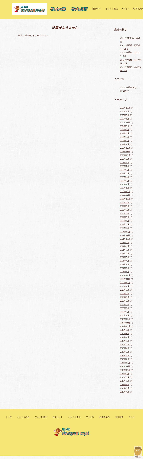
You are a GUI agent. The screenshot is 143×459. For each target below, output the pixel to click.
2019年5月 (124, 344)
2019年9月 (124, 330)
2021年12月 (125, 232)
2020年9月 (124, 286)
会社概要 (119, 417)
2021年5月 (124, 257)
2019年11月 (125, 323)
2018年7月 (124, 381)
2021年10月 (125, 239)
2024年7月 (124, 130)
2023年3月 (124, 181)
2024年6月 (124, 133)
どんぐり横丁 (41, 417)
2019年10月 (125, 326)
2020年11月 (125, 279)
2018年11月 (125, 366)
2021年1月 (124, 272)
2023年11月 (125, 151)
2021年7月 (124, 250)
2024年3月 (124, 137)
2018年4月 (124, 392)
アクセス (126, 9)
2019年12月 (125, 319)
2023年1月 (124, 188)
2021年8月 (124, 246)
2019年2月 (124, 355)
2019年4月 (124, 348)
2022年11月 (125, 195)
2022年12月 (125, 192)
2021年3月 (124, 264)
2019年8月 (124, 334)
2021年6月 (124, 253)
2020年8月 (124, 290)
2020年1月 (124, 315)
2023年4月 (124, 177)
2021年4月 (124, 261)
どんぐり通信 (112, 9)
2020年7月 (124, 293)
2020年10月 (125, 283)
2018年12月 (125, 363)
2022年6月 (124, 213)
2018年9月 (124, 374)
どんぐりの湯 (23, 417)
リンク (132, 417)
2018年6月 (124, 385)
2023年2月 (124, 184)
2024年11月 (125, 122)
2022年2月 (124, 228)
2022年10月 (125, 199)
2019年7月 (124, 337)
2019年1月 (124, 359)
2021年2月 (124, 268)
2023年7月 (124, 166)
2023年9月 (124, 159)
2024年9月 (124, 126)
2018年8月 (124, 377)
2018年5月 (124, 388)
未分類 (123, 91)
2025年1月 (124, 119)
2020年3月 (124, 308)
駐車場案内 (105, 417)
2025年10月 (125, 108)
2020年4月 (124, 304)
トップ (9, 417)
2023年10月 (125, 155)
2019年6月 (124, 341)
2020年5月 (124, 301)
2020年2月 (124, 312)
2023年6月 (124, 170)
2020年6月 (124, 297)
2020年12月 (125, 275)
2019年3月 (124, 352)
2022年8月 (124, 206)
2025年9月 (124, 111)
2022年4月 (124, 221)
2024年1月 (124, 144)
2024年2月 (124, 141)
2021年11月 (125, 235)
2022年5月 (124, 217)
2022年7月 (124, 210)
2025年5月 (124, 115)
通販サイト (97, 9)
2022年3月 (124, 224)
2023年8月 (124, 162)
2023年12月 (125, 148)
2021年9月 (124, 243)
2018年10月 (125, 370)
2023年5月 (124, 173)
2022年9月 (124, 202)
